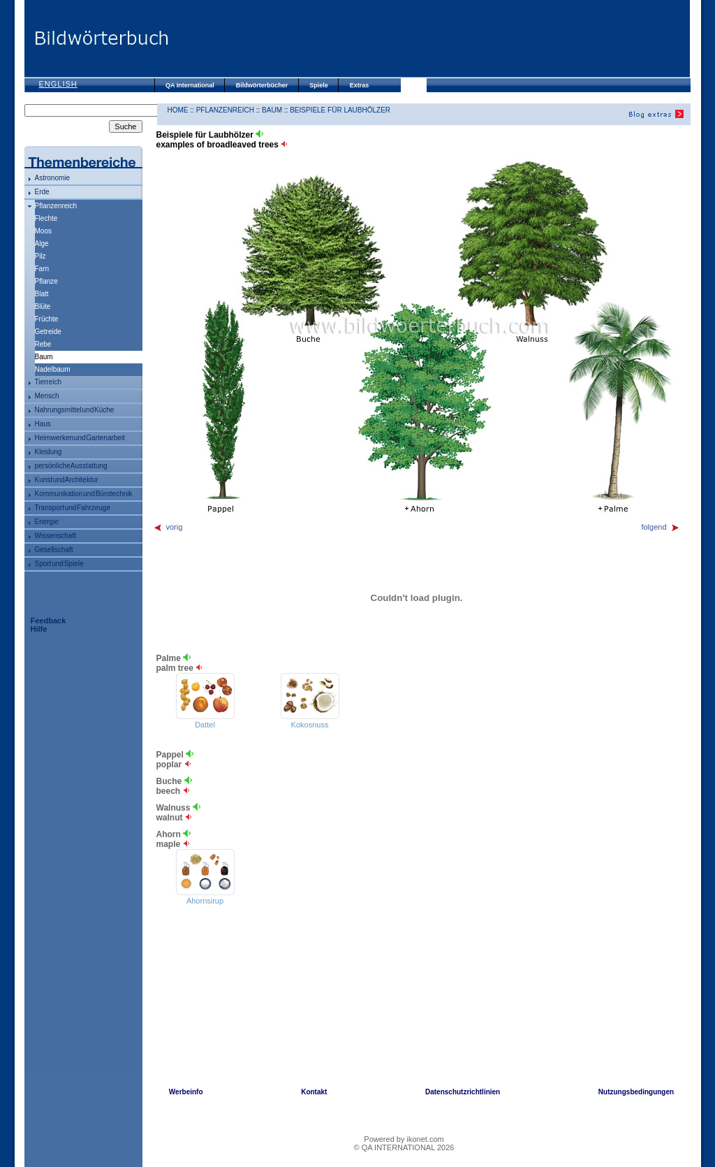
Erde (42, 192)
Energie (47, 521)
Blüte (43, 306)
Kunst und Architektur (66, 480)
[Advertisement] (429, 38)
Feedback (48, 620)
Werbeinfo (186, 1092)
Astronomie (53, 178)
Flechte (46, 218)
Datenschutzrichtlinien (462, 1092)
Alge (42, 243)
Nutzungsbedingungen (636, 1092)
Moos (43, 231)
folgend (660, 527)
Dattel (205, 724)
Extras (359, 85)
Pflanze (46, 281)
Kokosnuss (310, 724)
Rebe (43, 344)
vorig (168, 527)
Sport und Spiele (59, 563)
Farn (42, 269)
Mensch (47, 396)
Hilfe (39, 629)
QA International (189, 85)
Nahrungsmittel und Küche (75, 410)
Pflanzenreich (56, 206)
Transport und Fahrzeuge (72, 508)
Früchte (47, 319)
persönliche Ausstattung (71, 466)
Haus (43, 424)
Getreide (48, 331)
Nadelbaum (53, 369)
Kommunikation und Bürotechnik (84, 494)
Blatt (42, 294)
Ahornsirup (204, 901)
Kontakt (314, 1092)
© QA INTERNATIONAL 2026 (404, 1147)
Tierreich (48, 382)
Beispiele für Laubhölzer (340, 110)
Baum (272, 110)
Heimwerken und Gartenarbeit (80, 438)
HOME (178, 110)
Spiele (318, 85)
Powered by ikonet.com (403, 1139)
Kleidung (48, 452)
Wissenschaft (55, 535)
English (58, 84)
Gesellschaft (54, 549)
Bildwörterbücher (262, 85)
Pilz (40, 256)
